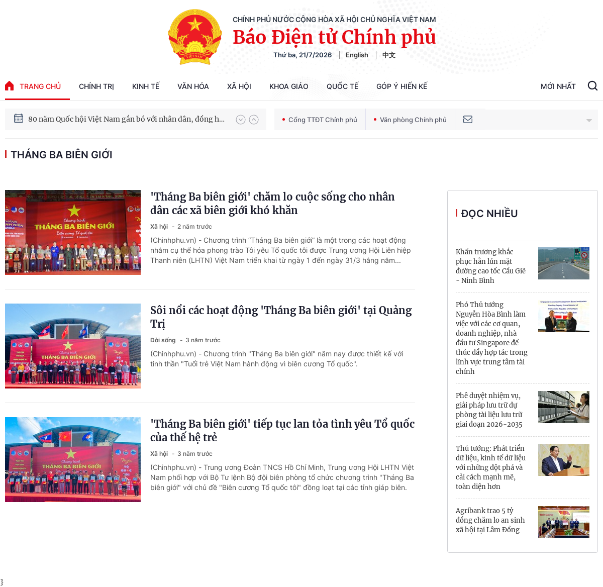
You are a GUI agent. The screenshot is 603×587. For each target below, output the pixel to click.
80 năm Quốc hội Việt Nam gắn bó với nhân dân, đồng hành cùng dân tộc (127, 119)
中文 (388, 55)
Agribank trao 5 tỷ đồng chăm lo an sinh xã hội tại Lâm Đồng (490, 520)
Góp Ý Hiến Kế (401, 86)
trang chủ (33, 85)
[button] (241, 120)
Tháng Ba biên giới (62, 155)
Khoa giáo (289, 86)
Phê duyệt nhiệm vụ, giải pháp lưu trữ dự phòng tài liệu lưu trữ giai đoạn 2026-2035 (489, 410)
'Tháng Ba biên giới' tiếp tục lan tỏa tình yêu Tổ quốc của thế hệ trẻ (282, 431)
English (357, 55)
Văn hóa (193, 86)
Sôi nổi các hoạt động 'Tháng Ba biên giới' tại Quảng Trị (281, 317)
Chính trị (96, 86)
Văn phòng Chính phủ (410, 120)
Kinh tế (145, 86)
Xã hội (239, 86)
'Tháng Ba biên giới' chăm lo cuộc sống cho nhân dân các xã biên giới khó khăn (272, 203)
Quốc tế (342, 86)
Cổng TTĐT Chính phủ (319, 120)
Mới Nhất (558, 86)
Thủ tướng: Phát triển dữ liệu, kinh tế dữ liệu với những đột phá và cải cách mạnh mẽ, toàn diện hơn (491, 467)
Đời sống (163, 340)
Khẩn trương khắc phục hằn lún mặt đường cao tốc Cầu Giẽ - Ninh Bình (491, 266)
